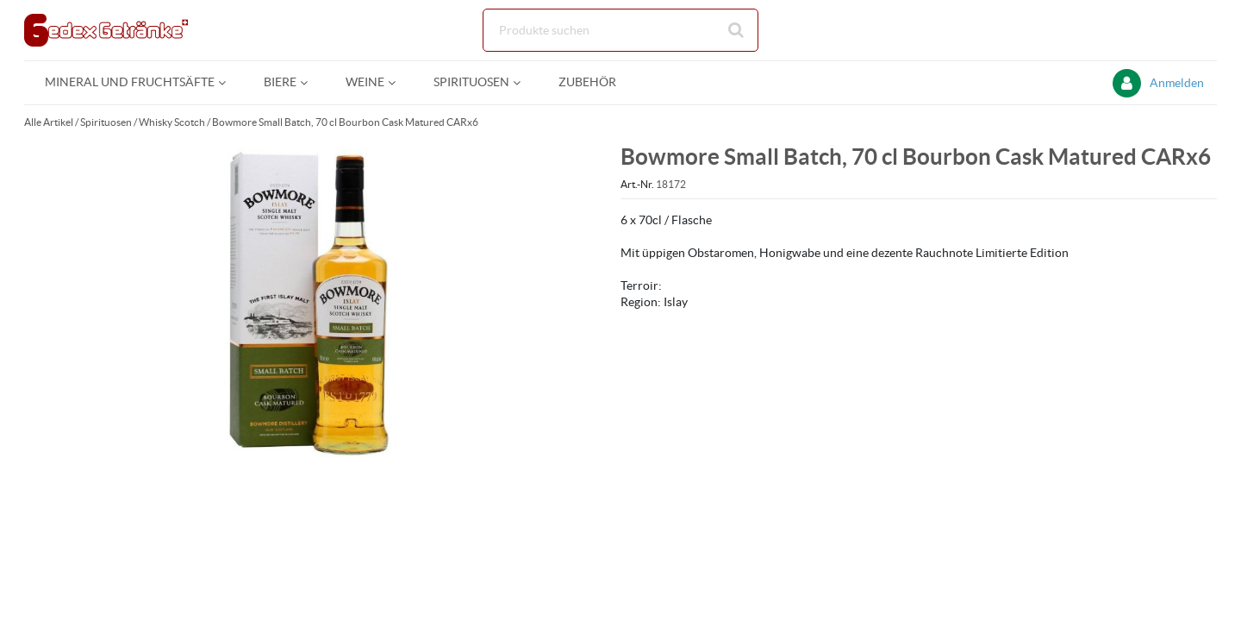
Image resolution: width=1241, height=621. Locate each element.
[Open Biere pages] (310, 82)
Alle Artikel (48, 122)
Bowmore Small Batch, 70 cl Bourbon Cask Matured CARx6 (345, 122)
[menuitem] (133, 82)
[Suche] (620, 30)
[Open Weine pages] (398, 82)
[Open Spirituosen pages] (523, 82)
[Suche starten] (736, 30)
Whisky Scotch (172, 122)
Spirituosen (106, 122)
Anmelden (1177, 83)
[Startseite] (106, 30)
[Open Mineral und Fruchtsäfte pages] (229, 82)
